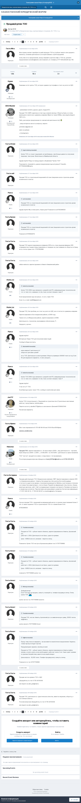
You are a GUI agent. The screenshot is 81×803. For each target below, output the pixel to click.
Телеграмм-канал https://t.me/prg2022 (39, 2)
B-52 (14, 29)
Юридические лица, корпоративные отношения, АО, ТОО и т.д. (40, 31)
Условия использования (19, 800)
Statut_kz (10, 280)
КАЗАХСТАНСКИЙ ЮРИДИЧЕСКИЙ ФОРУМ (23, 12)
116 (10, 121)
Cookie (46, 789)
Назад (8, 41)
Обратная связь (38, 789)
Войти (57, 740)
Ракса (10, 193)
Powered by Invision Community (40, 793)
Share (7, 34)
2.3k (11, 97)
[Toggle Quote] (22, 150)
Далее (41, 41)
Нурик (10, 81)
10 (36, 41)
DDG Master (10, 106)
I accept (74, 799)
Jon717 (10, 397)
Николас (10, 447)
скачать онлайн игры (25, 430)
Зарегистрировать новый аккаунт (22, 740)
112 (10, 413)
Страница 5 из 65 (54, 41)
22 (10, 208)
